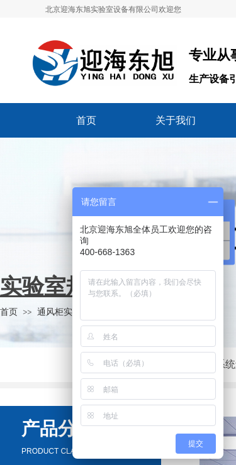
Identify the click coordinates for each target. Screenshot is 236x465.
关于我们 (175, 120)
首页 (86, 120)
